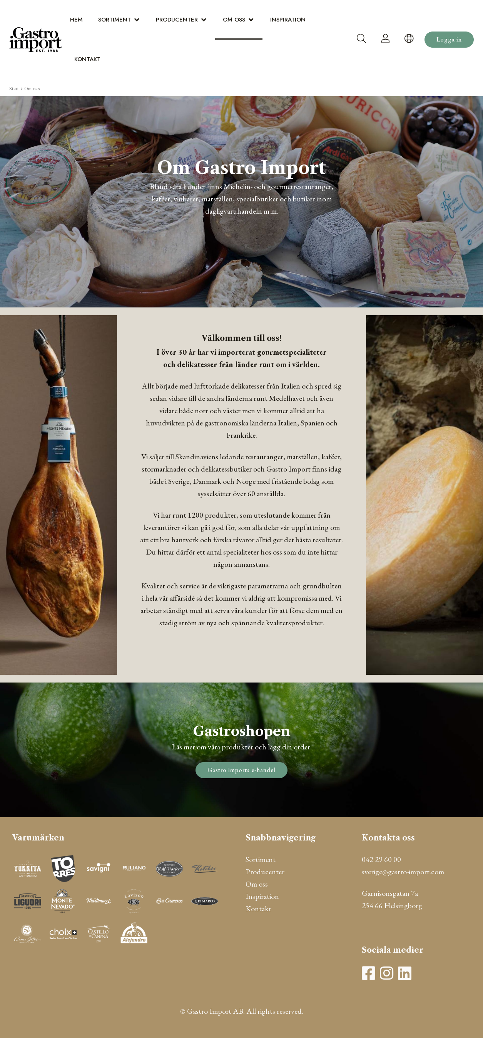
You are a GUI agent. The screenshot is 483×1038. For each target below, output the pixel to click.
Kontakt (87, 59)
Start (14, 88)
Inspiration (288, 19)
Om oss (234, 19)
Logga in (449, 39)
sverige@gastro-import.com (403, 872)
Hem (76, 19)
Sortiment (114, 19)
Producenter (177, 19)
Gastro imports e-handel (241, 770)
